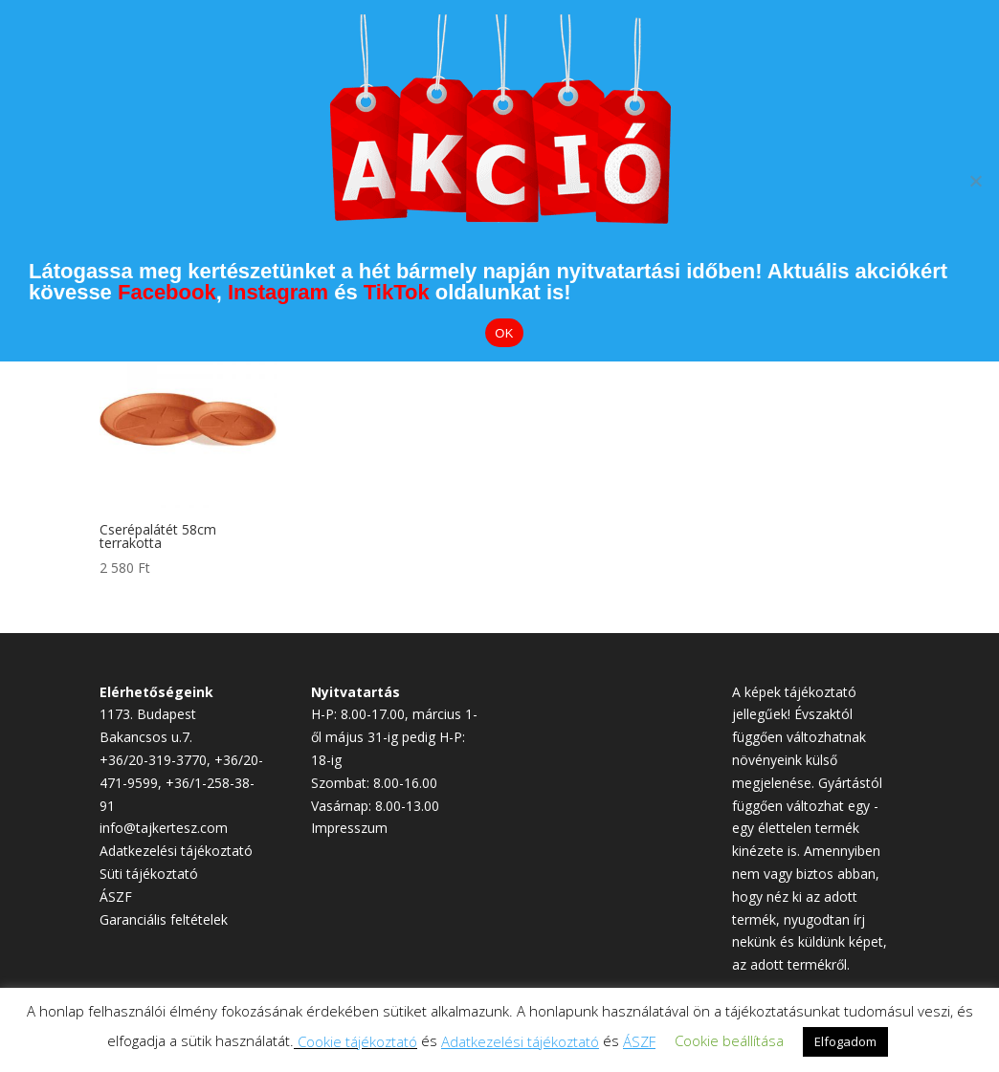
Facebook (167, 292)
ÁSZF (116, 896)
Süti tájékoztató (149, 873)
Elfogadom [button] (845, 1041)
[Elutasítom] (975, 180)
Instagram (278, 292)
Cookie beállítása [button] (729, 1040)
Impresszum (349, 828)
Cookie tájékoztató (357, 1041)
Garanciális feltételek (164, 919)
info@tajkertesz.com (164, 828)
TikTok (397, 292)
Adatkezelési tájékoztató (176, 851)
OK (504, 333)
